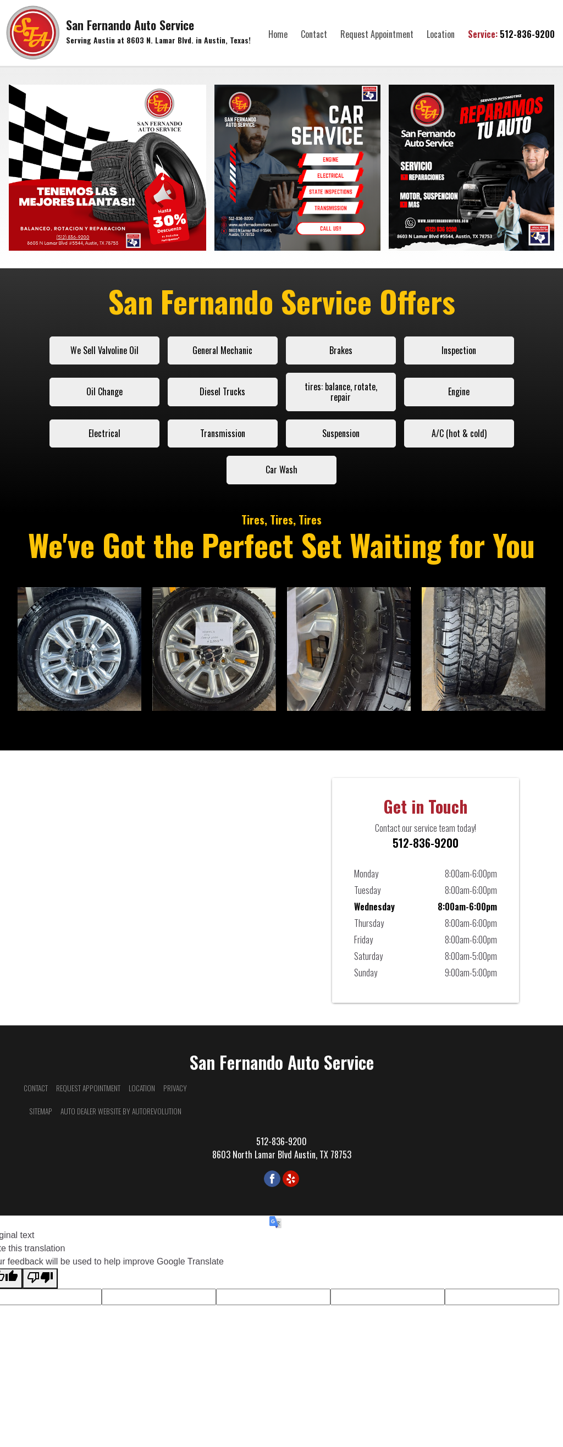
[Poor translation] (40, 1278)
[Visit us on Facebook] (272, 1178)
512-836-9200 (511, 34)
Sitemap (40, 1111)
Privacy (175, 1088)
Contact (314, 34)
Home (278, 34)
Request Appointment (376, 34)
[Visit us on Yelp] (291, 1178)
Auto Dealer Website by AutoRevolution (120, 1111)
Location (441, 34)
